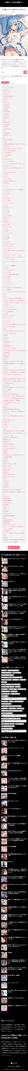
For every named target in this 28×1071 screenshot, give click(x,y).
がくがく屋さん (8, 179)
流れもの (6, 472)
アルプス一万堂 (8, 246)
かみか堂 (6, 174)
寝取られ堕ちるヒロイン (10, 420)
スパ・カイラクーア (9, 270)
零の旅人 (6, 537)
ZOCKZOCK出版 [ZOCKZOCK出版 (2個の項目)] (6, 703)
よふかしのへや (8, 233)
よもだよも (7, 235)
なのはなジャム (8, 207)
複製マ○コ (6, 509)
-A (4, 85)
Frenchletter (7, 107)
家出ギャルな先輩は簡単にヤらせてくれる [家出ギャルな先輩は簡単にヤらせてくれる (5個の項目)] (12, 677)
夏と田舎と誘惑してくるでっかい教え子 (14, 387)
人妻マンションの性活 (10, 348)
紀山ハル (6, 496)
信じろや (6, 359)
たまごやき (7, 194)
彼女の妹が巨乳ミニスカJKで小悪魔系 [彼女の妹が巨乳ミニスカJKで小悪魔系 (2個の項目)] (11, 718)
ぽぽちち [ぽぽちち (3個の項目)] (5, 689)
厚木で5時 (6, 385)
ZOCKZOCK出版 (8, 139)
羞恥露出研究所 (8, 500)
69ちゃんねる (7, 92)
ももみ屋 (6, 231)
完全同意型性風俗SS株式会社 (11, 409)
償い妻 (5, 368)
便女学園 (6, 357)
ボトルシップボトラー (10, 315)
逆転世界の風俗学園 (9, 515)
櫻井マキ (6, 461)
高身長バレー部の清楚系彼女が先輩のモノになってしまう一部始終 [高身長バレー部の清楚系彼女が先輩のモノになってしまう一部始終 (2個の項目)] (13, 731)
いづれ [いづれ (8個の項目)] (4, 670)
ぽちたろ (6, 218)
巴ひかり (6, 426)
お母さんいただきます (10, 172)
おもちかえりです (8, 165)
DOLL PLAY (7, 102)
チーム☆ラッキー (8, 283)
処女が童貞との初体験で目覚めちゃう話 (14, 378)
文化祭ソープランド (9, 446)
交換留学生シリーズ (9, 342)
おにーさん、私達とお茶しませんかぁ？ (14, 163)
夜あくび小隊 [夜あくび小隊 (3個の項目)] (5, 693)
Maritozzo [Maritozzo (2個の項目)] (5, 701)
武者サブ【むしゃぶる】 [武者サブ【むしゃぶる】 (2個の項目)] (8, 726)
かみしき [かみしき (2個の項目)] (5, 708)
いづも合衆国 (7, 155)
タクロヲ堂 (7, 278)
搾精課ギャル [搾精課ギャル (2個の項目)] (20, 723)
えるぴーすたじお (8, 159)
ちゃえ (5, 196)
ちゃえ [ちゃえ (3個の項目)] (18, 686)
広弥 (5, 428)
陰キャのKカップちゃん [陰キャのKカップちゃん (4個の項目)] (8, 686)
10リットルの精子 (8, 87)
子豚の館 (6, 405)
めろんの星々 (7, 224)
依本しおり (7, 355)
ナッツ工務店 (7, 289)
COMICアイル (7, 98)
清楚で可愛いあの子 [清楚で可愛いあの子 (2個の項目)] (7, 728)
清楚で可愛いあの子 (9, 474)
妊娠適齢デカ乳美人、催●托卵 (12, 400)
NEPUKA (6, 118)
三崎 (5, 328)
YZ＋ (5, 137)
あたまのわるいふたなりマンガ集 (13, 148)
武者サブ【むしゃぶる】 (10, 463)
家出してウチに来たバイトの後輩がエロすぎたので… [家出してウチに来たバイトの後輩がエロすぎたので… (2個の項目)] (13, 716)
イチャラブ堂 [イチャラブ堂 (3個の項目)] (22, 689)
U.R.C (5, 131)
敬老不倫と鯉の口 (8, 444)
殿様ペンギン (7, 465)
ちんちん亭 (7, 198)
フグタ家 (6, 313)
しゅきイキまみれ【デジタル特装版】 (14, 189)
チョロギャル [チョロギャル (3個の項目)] (5, 691)
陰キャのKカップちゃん (10, 524)
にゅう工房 (7, 211)
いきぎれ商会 (7, 152)
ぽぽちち (6, 220)
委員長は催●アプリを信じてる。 (12, 402)
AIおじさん (6, 94)
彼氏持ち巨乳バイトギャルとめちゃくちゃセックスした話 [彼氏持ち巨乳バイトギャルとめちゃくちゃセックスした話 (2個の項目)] (13, 721)
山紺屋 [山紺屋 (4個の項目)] (4, 682)
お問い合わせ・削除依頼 (14, 1066)
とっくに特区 (7, 200)
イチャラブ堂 (7, 248)
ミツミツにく (7, 320)
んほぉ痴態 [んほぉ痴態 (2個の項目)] (20, 708)
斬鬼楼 (5, 450)
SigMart (6, 126)
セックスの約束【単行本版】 (11, 274)
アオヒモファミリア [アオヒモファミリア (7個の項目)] (13, 670)
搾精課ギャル (7, 442)
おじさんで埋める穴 (9, 161)
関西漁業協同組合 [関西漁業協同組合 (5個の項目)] (6, 679)
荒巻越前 (6, 504)
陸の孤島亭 (7, 531)
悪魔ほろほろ (7, 439)
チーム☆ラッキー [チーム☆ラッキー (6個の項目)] (6, 672)
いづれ (5, 157)
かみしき (6, 176)
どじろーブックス (8, 202)
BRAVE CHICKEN (8, 96)
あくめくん (7, 146)
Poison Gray (7, 124)
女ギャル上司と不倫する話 (11, 394)
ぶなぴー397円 (8, 215)
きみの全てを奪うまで (10, 181)
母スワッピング (8, 468)
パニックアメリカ (8, 307)
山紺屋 (5, 424)
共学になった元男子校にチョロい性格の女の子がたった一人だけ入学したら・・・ (14, 374)
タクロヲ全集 (7, 276)
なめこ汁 (6, 209)
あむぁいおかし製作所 (10, 150)
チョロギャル (7, 281)
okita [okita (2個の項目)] (11, 701)
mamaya (6, 113)
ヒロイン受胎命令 (8, 311)
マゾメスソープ (8, 318)
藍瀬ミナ (6, 507)
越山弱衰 (6, 511)
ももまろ (6, 229)
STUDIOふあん (8, 129)
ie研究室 (6, 109)
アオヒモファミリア (9, 244)
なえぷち (6, 205)
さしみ (5, 185)
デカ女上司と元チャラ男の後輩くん (13, 287)
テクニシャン (7, 285)
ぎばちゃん (7, 183)
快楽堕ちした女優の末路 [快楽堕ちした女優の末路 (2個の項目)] (8, 723)
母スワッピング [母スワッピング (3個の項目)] (15, 693)
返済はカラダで (8, 513)
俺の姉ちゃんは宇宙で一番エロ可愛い (14, 361)
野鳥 (5, 518)
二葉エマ (6, 339)
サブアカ (6, 268)
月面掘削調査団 (8, 457)
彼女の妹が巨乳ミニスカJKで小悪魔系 (14, 431)
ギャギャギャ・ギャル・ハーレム (13, 255)
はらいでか (7, 213)
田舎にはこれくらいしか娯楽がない (13, 489)
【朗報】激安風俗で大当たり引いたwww (14, 144)
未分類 (5, 459)
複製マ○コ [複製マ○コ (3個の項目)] (5, 696)
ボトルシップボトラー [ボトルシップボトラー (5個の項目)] (7, 675)
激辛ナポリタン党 (8, 476)
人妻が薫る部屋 (8, 346)
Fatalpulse (6, 105)
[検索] (25, 72)
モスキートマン (8, 322)
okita (5, 120)
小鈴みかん (7, 422)
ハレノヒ (6, 296)
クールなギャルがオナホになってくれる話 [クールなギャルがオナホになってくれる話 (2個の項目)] (12, 710)
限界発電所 (7, 522)
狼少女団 (6, 483)
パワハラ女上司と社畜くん (11, 309)
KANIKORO (7, 111)
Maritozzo (6, 115)
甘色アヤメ (7, 487)
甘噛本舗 (6, 485)
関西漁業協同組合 (8, 520)
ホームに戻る (13, 547)
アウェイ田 (7, 241)
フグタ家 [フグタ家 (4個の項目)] (23, 679)
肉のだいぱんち (8, 502)
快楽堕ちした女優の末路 (10, 437)
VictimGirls (6, 133)
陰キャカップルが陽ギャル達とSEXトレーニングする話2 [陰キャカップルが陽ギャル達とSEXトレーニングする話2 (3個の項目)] (13, 699)
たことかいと (7, 192)
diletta (5, 100)
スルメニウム (7, 272)
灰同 (5, 478)
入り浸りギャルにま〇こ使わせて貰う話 (14, 370)
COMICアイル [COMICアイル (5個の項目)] (17, 672)
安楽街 (5, 407)
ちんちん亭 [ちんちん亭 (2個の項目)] (12, 708)
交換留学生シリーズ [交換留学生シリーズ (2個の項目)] (7, 713)
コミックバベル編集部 (10, 265)
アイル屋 (6, 239)
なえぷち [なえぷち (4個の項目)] (16, 679)
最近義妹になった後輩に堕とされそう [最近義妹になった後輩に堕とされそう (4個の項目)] (11, 684)
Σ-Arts (5, 142)
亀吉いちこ (7, 337)
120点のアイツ (8, 89)
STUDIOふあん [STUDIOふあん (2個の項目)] (19, 701)
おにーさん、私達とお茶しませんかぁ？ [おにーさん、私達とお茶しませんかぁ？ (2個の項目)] (11, 706)
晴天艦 (5, 452)
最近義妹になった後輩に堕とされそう (14, 455)
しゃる (5, 187)
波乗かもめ (7, 470)
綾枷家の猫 (7, 498)
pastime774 (7, 122)
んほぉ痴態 (7, 237)
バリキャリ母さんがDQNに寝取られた (14, 298)
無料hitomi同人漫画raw (14, 2)
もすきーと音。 (8, 226)
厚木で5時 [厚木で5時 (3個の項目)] (14, 691)
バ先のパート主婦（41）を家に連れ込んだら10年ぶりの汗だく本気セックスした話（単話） (14, 303)
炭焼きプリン (7, 481)
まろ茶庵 (6, 222)
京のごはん (7, 344)
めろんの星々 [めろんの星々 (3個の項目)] (13, 689)
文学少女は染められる (10, 448)
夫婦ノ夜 (6, 392)
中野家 (5, 335)
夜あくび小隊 (7, 389)
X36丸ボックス (8, 135)
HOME (14, 1063)
